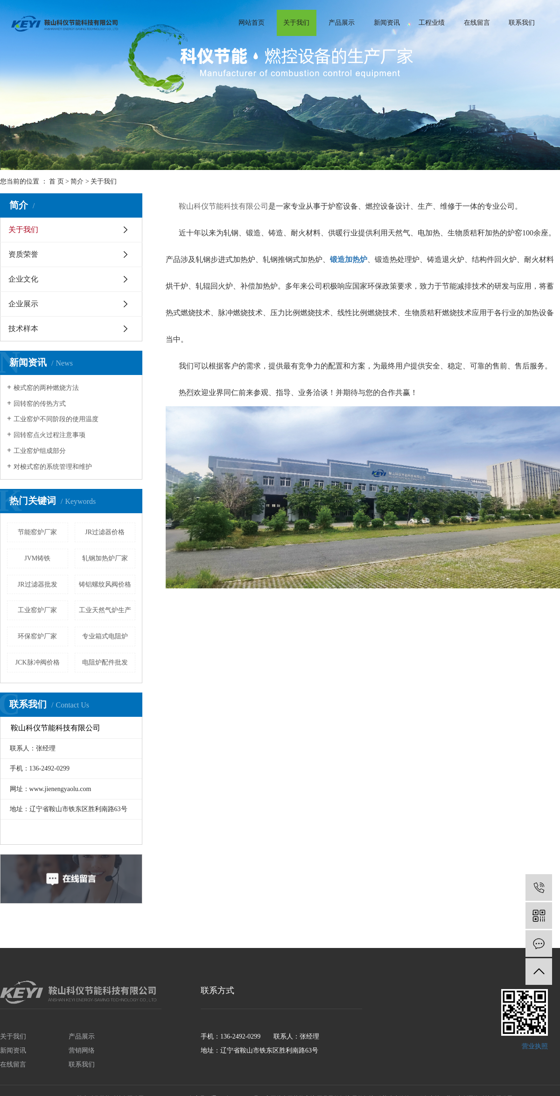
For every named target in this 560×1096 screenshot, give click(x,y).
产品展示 (342, 22)
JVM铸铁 (37, 558)
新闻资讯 (387, 22)
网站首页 (251, 22)
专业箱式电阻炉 (105, 636)
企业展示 (23, 304)
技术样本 (23, 328)
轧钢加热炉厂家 (105, 558)
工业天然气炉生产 (105, 610)
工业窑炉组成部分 (40, 450)
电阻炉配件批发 (105, 662)
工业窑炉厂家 (37, 610)
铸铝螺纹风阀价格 (105, 584)
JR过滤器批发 (37, 584)
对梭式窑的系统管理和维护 (53, 466)
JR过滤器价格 (105, 532)
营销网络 (82, 1050)
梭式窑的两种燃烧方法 (46, 387)
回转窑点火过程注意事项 (49, 434)
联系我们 (522, 22)
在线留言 (477, 22)
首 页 (56, 181)
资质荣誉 (23, 254)
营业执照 (534, 1046)
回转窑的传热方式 (40, 403)
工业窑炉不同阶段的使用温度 (56, 419)
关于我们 (296, 22)
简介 (77, 181)
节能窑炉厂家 (37, 532)
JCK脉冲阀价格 (37, 662)
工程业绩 (432, 22)
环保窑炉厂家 (37, 636)
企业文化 (23, 279)
